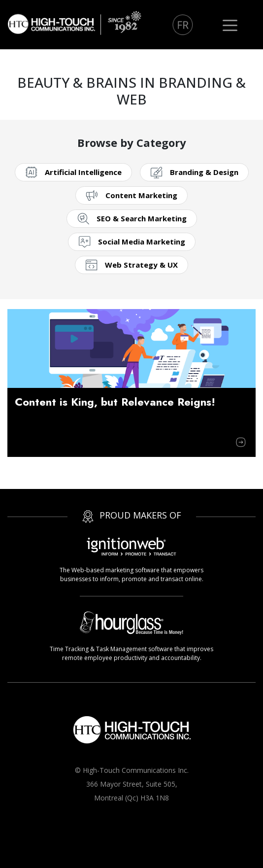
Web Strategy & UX (141, 265)
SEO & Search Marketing (142, 218)
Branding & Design (204, 172)
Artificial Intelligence (83, 172)
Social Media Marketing (141, 241)
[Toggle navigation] (230, 24)
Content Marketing (141, 195)
